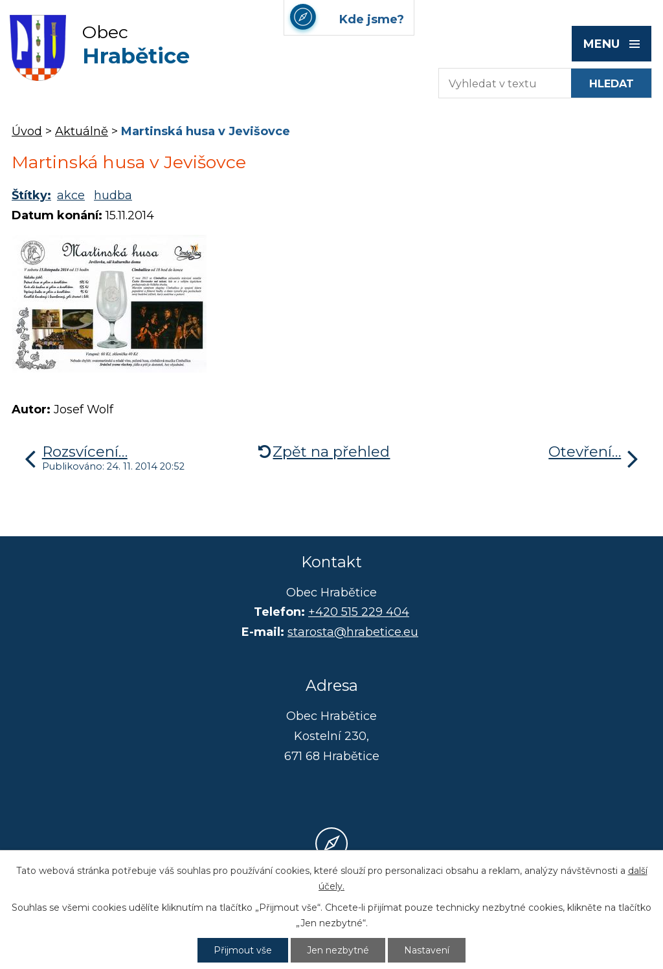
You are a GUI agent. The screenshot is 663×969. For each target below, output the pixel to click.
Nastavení (426, 950)
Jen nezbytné (338, 950)
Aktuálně (81, 131)
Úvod (27, 131)
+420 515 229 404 (358, 612)
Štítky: (31, 195)
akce (71, 195)
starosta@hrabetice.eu (352, 632)
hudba (113, 195)
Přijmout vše (243, 950)
